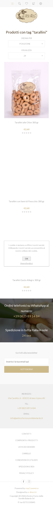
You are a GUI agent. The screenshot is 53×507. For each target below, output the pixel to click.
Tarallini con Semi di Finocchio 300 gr (26, 201)
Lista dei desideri (26, 447)
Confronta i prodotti (26, 440)
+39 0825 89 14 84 (26, 316)
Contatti (26, 434)
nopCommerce (32, 488)
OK (26, 258)
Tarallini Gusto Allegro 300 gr (26, 280)
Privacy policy (26, 473)
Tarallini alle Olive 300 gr (27, 122)
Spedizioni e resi (26, 466)
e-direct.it (32, 492)
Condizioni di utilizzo (26, 460)
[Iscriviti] (26, 361)
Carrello (33, 3)
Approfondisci (26, 263)
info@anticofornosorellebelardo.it (26, 418)
